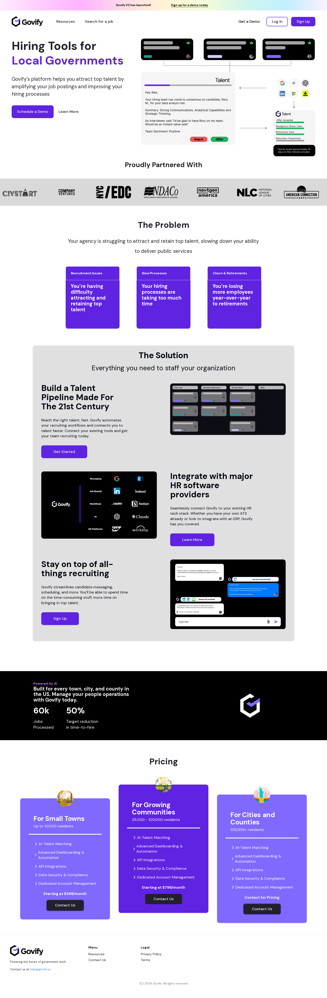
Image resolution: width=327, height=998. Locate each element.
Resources (96, 954)
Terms (145, 960)
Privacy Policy (151, 954)
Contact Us (97, 960)
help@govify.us (40, 969)
